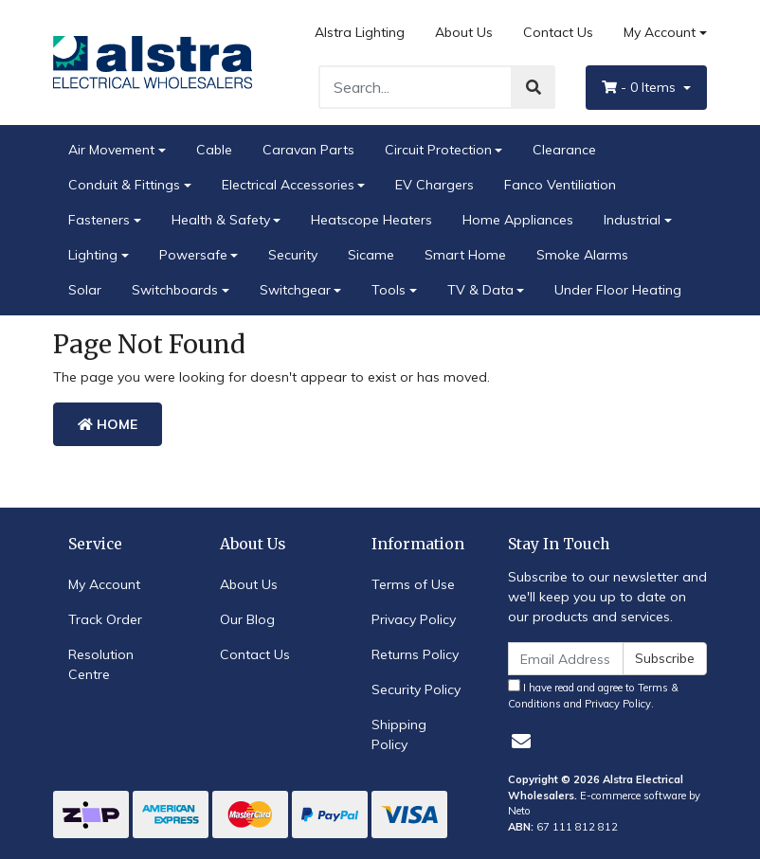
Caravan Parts (308, 149)
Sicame (371, 254)
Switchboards (175, 289)
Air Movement (111, 149)
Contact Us (558, 32)
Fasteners (99, 219)
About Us (464, 32)
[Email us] (521, 741)
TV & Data (480, 289)
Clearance (564, 149)
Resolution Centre (101, 664)
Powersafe (193, 254)
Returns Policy (415, 654)
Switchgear (295, 289)
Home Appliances (517, 219)
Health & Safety (221, 219)
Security (292, 254)
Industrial (632, 219)
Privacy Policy (413, 619)
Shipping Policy (398, 734)
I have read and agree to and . (593, 694)
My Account (104, 584)
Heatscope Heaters (371, 219)
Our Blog (247, 619)
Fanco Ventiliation (560, 184)
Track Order (105, 619)
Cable (214, 149)
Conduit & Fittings (124, 184)
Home (107, 424)
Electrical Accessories (288, 184)
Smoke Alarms (582, 254)
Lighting (93, 254)
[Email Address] (566, 658)
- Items (640, 87)
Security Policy (416, 689)
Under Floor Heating (617, 289)
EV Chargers (434, 184)
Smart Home (465, 254)
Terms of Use (413, 584)
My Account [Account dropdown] (660, 32)
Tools (388, 289)
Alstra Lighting (360, 32)
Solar (84, 289)
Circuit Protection (438, 149)
